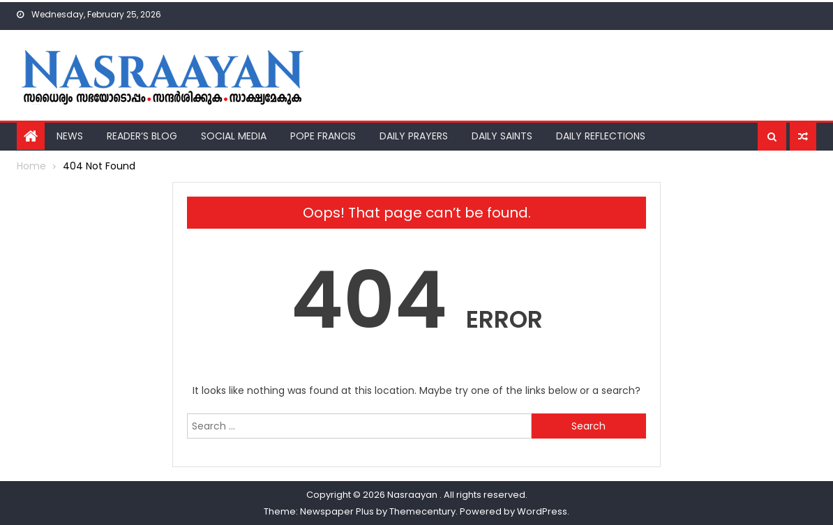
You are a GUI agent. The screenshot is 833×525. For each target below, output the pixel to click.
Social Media (234, 136)
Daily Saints (502, 136)
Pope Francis (323, 136)
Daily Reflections (600, 136)
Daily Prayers (414, 136)
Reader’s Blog (142, 136)
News (70, 136)
